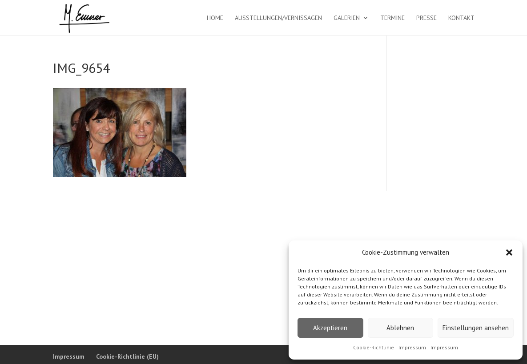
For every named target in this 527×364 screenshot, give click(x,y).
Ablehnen (400, 328)
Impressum (412, 347)
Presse (426, 18)
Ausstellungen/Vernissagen (278, 18)
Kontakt (461, 18)
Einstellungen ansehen (476, 328)
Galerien (347, 18)
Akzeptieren (330, 328)
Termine (392, 18)
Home (215, 18)
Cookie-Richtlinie (373, 347)
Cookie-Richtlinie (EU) (127, 356)
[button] (509, 252)
